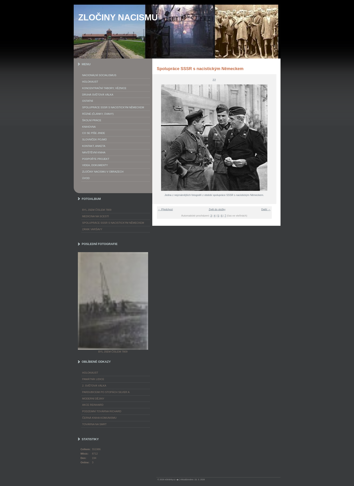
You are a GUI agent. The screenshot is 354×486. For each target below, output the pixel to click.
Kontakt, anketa (93, 146)
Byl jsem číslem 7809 (96, 209)
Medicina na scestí (95, 216)
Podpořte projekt (96, 159)
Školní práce (91, 120)
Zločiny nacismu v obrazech (103, 171)
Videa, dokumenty (95, 165)
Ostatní (87, 100)
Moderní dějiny (93, 398)
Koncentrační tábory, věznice (104, 88)
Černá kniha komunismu (99, 417)
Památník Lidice (93, 379)
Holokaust (90, 81)
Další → (266, 209)
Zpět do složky (217, 209)
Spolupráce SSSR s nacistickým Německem (113, 107)
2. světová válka (94, 385)
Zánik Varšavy (92, 229)
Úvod (86, 178)
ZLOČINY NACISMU (118, 17)
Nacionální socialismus (99, 75)
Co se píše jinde (93, 133)
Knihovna (89, 126)
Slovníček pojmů (94, 139)
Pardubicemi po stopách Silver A (106, 392)
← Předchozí (165, 209)
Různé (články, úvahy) (98, 113)
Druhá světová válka (97, 94)
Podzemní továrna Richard (101, 411)
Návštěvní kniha (94, 152)
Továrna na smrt (94, 424)
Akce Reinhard (93, 404)
